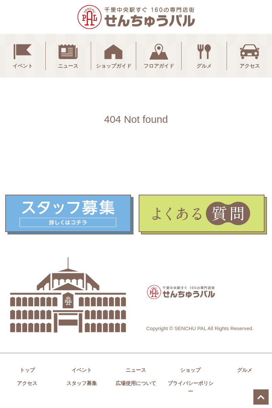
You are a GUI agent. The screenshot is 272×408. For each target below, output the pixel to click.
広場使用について (136, 383)
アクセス (249, 55)
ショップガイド (113, 55)
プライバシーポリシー (190, 387)
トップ (27, 370)
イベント (23, 55)
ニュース (68, 55)
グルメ (204, 55)
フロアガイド (159, 55)
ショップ (190, 370)
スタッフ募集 (81, 383)
